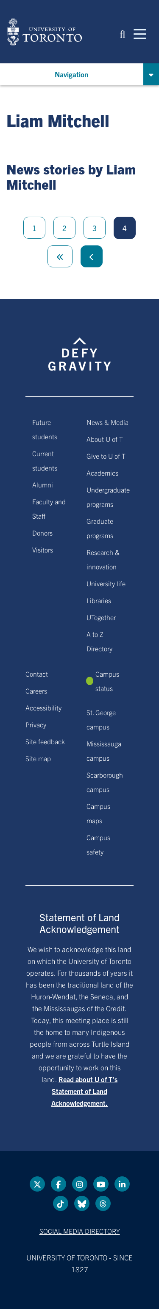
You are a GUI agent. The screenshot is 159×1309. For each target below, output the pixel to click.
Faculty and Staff (49, 508)
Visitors (42, 549)
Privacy (35, 724)
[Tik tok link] (60, 1203)
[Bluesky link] (81, 1203)
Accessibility (43, 707)
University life (106, 583)
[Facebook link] (58, 1184)
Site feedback (45, 741)
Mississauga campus (103, 750)
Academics (102, 472)
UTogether (101, 617)
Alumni (42, 484)
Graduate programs (99, 528)
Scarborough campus (104, 781)
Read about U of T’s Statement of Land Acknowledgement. (84, 1091)
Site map (38, 758)
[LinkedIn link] (122, 1184)
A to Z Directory (99, 641)
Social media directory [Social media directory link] (79, 1231)
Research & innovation (103, 559)
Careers (36, 690)
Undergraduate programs (108, 496)
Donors (42, 532)
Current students (44, 460)
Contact (36, 673)
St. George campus (101, 719)
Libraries (98, 600)
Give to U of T (106, 456)
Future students (44, 429)
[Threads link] (103, 1203)
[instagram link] (79, 1184)
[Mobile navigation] (140, 33)
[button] (123, 33)
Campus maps (98, 813)
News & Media (107, 422)
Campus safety (98, 844)
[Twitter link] (37, 1184)
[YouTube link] (101, 1184)
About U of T (104, 439)
